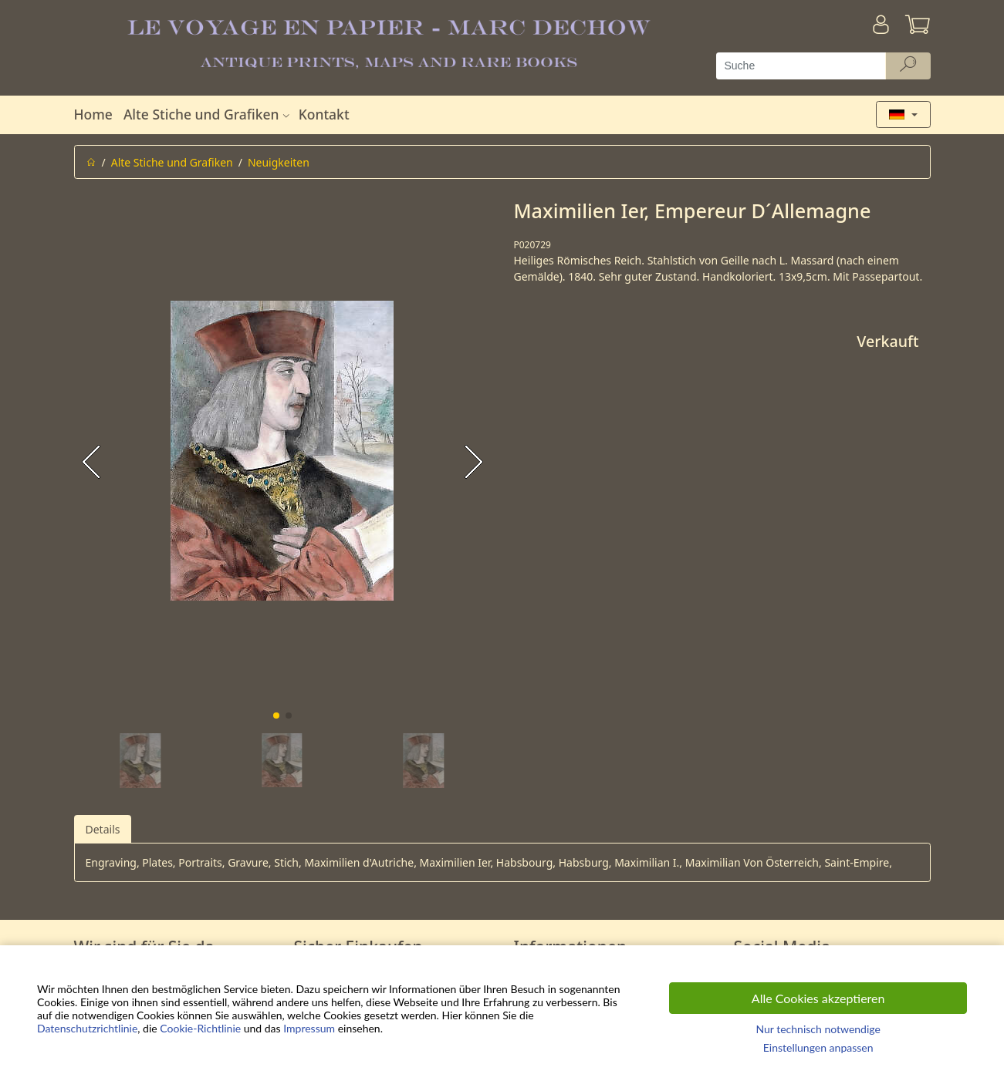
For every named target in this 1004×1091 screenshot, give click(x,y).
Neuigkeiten (278, 162)
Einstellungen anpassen (818, 1047)
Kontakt (324, 114)
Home (93, 114)
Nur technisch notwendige (818, 1028)
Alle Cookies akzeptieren (818, 998)
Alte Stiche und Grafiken (208, 114)
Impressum (309, 1028)
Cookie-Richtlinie (200, 1028)
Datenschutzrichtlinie (87, 1028)
